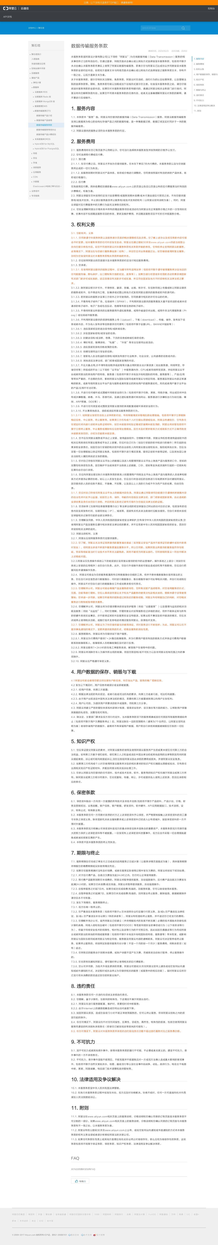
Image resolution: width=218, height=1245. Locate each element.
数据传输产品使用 (44, 120)
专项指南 (35, 196)
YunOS (152, 1214)
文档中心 (32, 28)
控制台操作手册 (38, 68)
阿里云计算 (139, 1214)
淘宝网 (31, 1214)
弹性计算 (37, 82)
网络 (35, 153)
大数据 (36, 182)
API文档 (7, 16)
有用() (80, 1181)
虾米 (14, 1221)
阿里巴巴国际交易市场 (80, 1214)
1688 (96, 1214)
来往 (34, 1221)
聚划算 (49, 1214)
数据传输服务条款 (44, 125)
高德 (181, 1214)
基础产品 (35, 78)
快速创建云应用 (38, 64)
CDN (35, 177)
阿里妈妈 (107, 1214)
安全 (35, 158)
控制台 (211, 8)
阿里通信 (163, 1214)
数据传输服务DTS (43, 111)
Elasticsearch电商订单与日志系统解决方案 (48, 186)
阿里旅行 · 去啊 (123, 1214)
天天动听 (24, 1221)
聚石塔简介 (36, 54)
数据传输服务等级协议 (46, 130)
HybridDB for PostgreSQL (47, 148)
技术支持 (86, 1235)
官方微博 (99, 1235)
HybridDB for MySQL (45, 144)
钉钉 (41, 1221)
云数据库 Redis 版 (43, 97)
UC (188, 1214)
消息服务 (37, 167)
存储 (35, 163)
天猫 (40, 1214)
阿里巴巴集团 (18, 1214)
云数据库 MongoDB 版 (45, 101)
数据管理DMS (41, 106)
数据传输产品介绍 (44, 115)
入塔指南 (35, 59)
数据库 (36, 87)
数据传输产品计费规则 (46, 134)
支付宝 (50, 1221)
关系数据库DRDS (42, 139)
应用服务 (37, 172)
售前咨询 (73, 1235)
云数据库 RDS (41, 92)
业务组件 (35, 191)
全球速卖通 (60, 1214)
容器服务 (35, 73)
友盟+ (196, 1214)
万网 (173, 1214)
